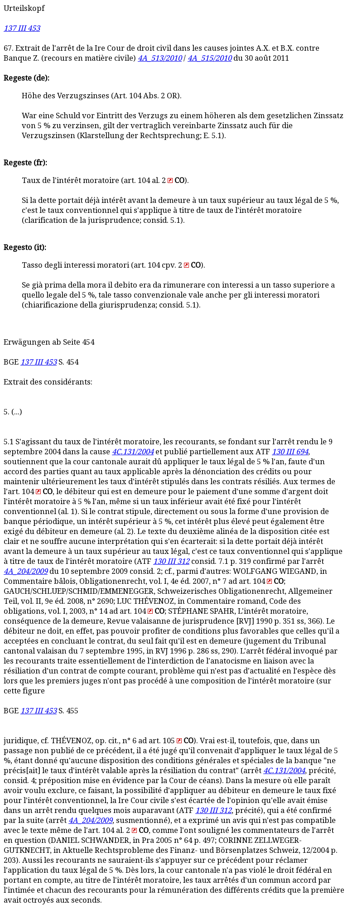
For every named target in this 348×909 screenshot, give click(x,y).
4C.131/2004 (133, 451)
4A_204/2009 (26, 571)
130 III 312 (171, 561)
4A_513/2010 (160, 58)
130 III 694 (290, 451)
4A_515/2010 (210, 58)
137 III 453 (22, 28)
